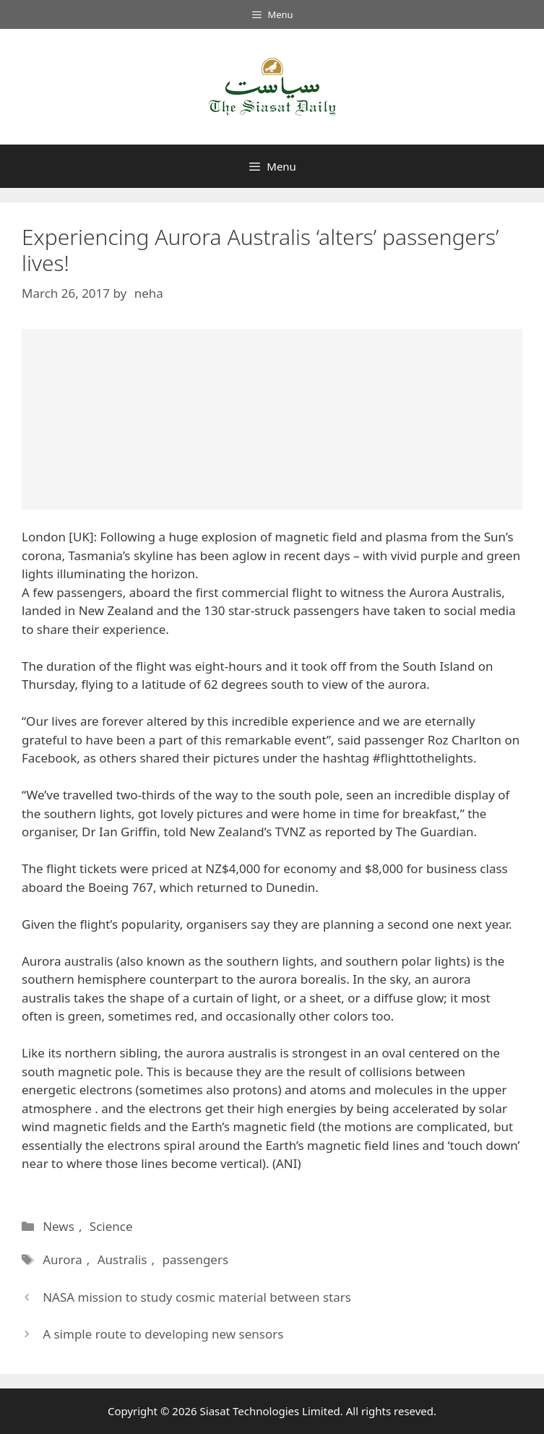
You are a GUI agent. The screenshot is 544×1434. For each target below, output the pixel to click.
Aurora (62, 1259)
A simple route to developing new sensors (163, 1334)
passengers (196, 1259)
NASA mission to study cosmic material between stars (197, 1297)
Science (111, 1226)
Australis (122, 1259)
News (58, 1226)
